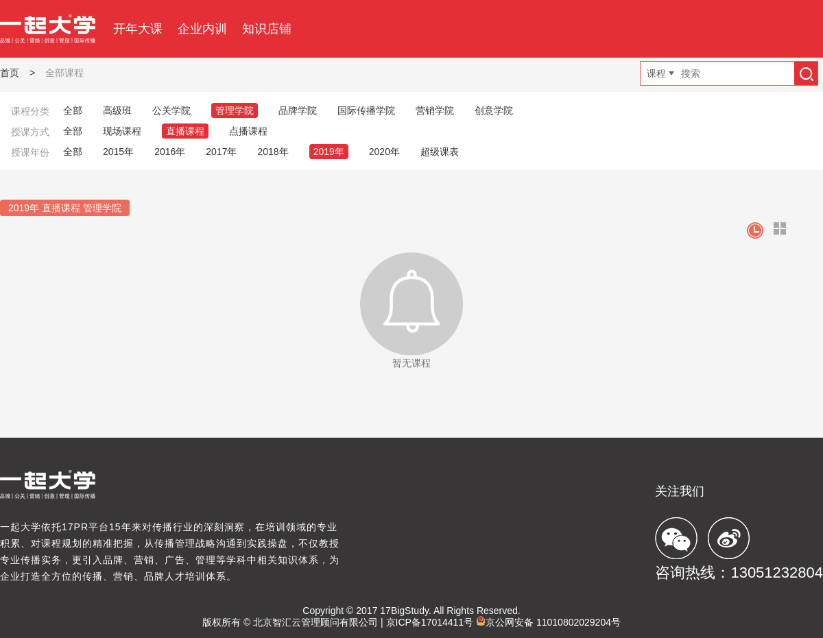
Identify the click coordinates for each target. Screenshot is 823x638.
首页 (9, 72)
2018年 (272, 151)
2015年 (118, 151)
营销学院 (435, 110)
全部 (72, 110)
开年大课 (138, 29)
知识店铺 (266, 29)
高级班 (117, 110)
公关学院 (171, 110)
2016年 (169, 151)
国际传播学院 (366, 110)
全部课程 (64, 72)
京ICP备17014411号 (430, 622)
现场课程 (122, 131)
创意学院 (494, 110)
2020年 (384, 151)
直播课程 (185, 131)
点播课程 (248, 131)
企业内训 (202, 29)
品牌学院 (297, 110)
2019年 (328, 151)
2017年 (221, 151)
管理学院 (234, 110)
